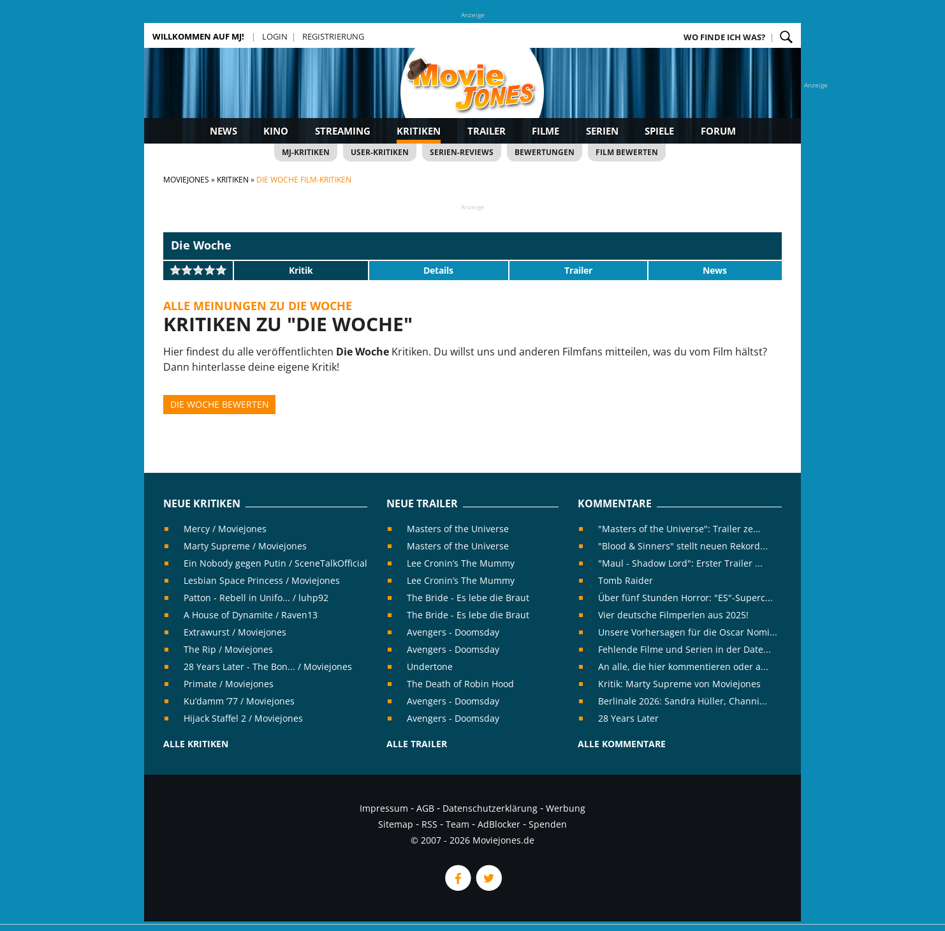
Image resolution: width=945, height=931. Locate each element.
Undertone (430, 666)
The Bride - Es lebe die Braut (468, 598)
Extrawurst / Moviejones (235, 632)
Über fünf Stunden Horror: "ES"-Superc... (685, 598)
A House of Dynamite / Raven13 (251, 615)
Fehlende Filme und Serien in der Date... (684, 649)
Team (457, 824)
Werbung (565, 808)
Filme (545, 130)
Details (438, 270)
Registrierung (333, 36)
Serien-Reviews (462, 152)
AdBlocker (499, 824)
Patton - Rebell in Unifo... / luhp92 (256, 598)
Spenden (548, 824)
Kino (275, 130)
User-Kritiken (380, 152)
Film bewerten (627, 152)
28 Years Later (628, 718)
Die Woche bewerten (219, 404)
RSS (429, 824)
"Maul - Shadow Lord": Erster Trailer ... (680, 563)
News (223, 130)
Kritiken (419, 130)
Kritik (301, 270)
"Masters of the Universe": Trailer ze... (679, 529)
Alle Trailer (416, 744)
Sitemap (395, 824)
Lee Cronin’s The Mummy (461, 563)
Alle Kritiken (195, 744)
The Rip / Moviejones (228, 649)
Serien (602, 130)
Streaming (342, 130)
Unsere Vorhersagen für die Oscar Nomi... (687, 632)
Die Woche (201, 245)
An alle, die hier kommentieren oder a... (683, 666)
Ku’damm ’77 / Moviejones (239, 701)
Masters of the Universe (458, 529)
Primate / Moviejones (229, 684)
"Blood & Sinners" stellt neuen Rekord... (683, 546)
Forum (718, 130)
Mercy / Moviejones (225, 529)
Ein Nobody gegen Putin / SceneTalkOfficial (275, 563)
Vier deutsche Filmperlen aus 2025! (673, 615)
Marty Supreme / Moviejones (245, 546)
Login (275, 36)
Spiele (659, 130)
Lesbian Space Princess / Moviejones (262, 580)
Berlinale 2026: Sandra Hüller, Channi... (682, 701)
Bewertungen (545, 152)
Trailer (486, 130)
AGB (425, 808)
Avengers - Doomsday (453, 632)
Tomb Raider (625, 580)
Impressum (384, 808)
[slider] (198, 270)
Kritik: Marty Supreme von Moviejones (679, 684)
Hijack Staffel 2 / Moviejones (243, 718)
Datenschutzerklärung (490, 808)
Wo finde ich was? (724, 37)
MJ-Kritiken (306, 152)
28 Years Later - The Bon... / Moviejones (268, 666)
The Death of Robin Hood (460, 684)
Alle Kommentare (622, 744)
